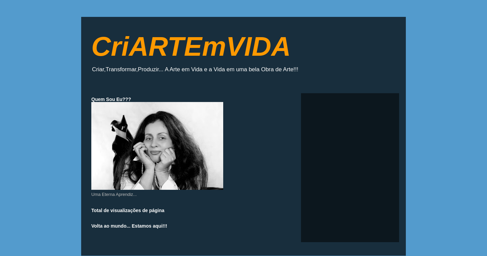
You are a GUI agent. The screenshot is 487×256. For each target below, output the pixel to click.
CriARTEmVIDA (191, 46)
